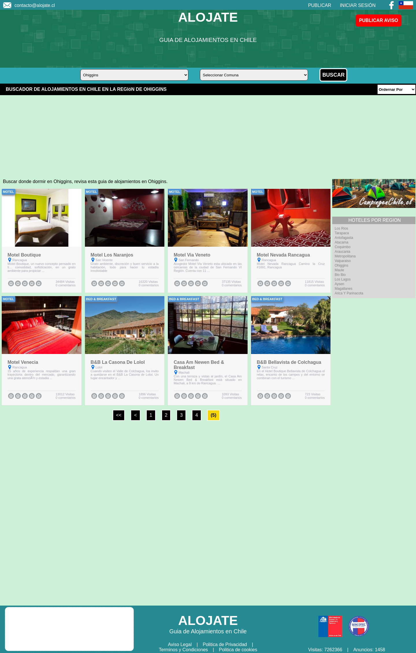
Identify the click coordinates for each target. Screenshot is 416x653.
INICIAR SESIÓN (358, 5)
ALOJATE (208, 17)
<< (119, 415)
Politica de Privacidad (225, 644)
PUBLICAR (319, 5)
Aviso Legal (180, 644)
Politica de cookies (238, 649)
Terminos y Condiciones (183, 649)
